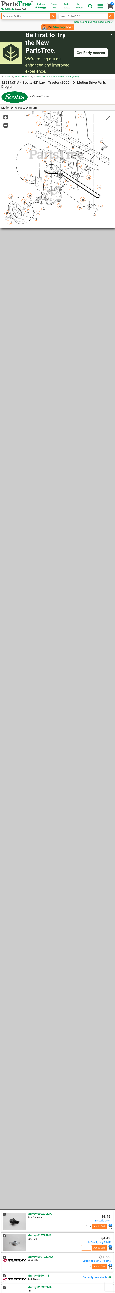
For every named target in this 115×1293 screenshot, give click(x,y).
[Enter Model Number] (83, 16)
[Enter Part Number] (26, 16)
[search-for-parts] (53, 16)
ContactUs (55, 6)
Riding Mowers (22, 76)
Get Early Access (91, 53)
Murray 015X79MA (39, 1287)
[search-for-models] (110, 16)
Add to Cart (99, 1226)
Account (79, 6)
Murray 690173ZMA (40, 1257)
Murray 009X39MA (39, 1213)
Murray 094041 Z (38, 1275)
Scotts (7, 76)
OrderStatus (67, 6)
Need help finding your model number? (93, 22)
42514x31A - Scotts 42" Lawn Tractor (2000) (56, 76)
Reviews (40, 6)
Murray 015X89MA (39, 1235)
